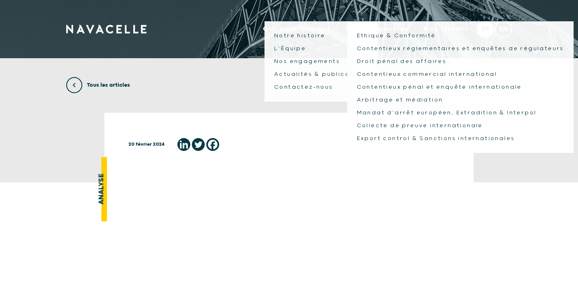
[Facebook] (212, 144)
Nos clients (446, 29)
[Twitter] (198, 144)
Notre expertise (378, 29)
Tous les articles (98, 85)
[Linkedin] (183, 144)
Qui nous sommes (297, 29)
